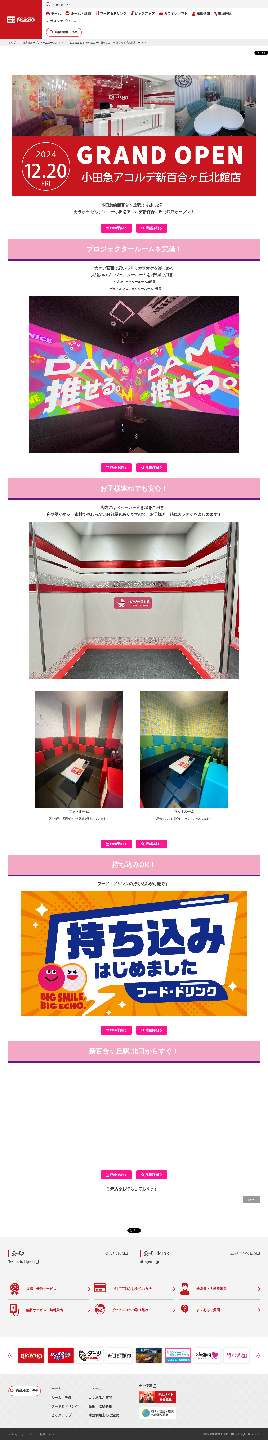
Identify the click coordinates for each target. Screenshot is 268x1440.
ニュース (95, 1389)
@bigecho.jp (149, 1262)
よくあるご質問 (100, 1397)
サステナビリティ (61, 21)
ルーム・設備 (78, 13)
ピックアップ (143, 13)
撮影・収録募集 (100, 1406)
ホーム (53, 13)
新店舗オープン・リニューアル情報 (43, 42)
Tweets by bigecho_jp (24, 1262)
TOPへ (251, 1199)
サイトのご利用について (41, 1434)
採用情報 (201, 13)
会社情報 (147, 1385)
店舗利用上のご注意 (104, 1415)
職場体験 (223, 13)
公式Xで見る (116, 1253)
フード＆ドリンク (111, 13)
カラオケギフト (173, 13)
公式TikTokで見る (245, 1253)
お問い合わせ (15, 1434)
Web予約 (116, 228)
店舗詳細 (151, 228)
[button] (10, 1355)
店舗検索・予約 (64, 32)
